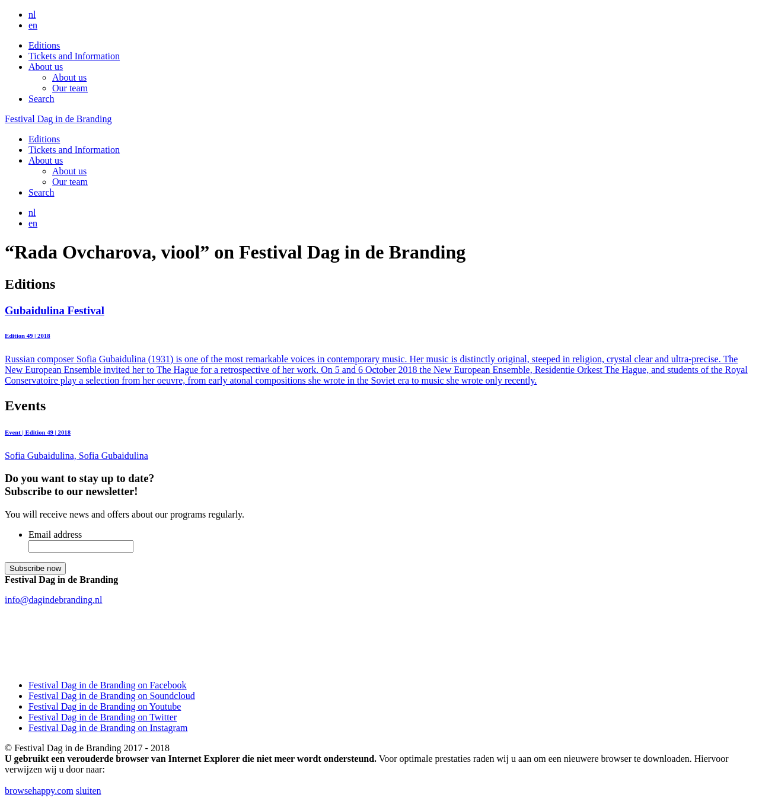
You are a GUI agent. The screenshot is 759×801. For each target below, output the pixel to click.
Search (41, 99)
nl (32, 14)
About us (45, 67)
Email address (55, 534)
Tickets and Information (74, 56)
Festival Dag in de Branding (58, 119)
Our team (70, 88)
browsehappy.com (39, 791)
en (32, 25)
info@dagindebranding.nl (53, 600)
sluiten (88, 791)
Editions (44, 45)
